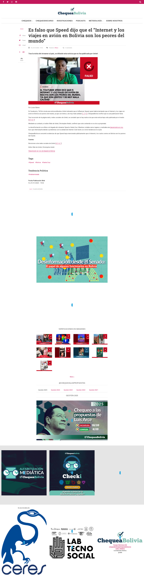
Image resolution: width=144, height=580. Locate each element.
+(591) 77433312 (120, 548)
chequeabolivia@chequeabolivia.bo (120, 547)
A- (19, 52)
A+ (24, 52)
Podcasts (80, 21)
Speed (32, 162)
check (21, 29)
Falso (56, 48)
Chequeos (26, 21)
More (71, 377)
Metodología (95, 21)
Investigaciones (65, 21)
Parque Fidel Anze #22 (120, 545)
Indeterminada (34, 174)
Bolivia (38, 162)
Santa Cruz (46, 162)
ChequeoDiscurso (44, 21)
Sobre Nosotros (114, 21)
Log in (30, 189)
